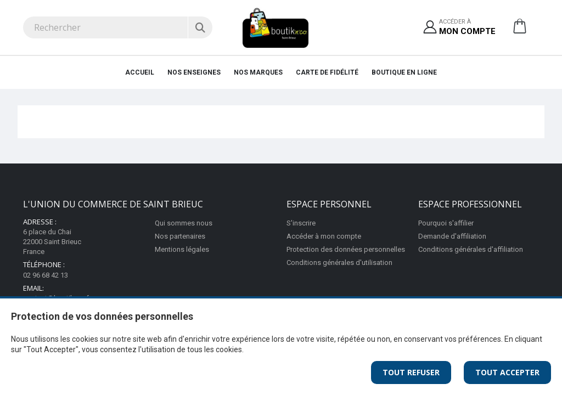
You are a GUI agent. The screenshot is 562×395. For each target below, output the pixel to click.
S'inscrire (301, 223)
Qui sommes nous (183, 223)
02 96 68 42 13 (45, 275)
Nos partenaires (180, 236)
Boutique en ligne (404, 72)
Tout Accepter (507, 372)
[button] (520, 30)
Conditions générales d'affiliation (470, 249)
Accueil (139, 72)
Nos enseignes (194, 72)
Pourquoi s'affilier (446, 223)
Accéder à (467, 27)
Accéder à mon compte (323, 236)
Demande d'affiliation (452, 236)
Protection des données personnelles (345, 249)
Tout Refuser (411, 372)
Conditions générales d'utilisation (339, 262)
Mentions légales (182, 249)
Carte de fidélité (327, 72)
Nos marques (258, 72)
